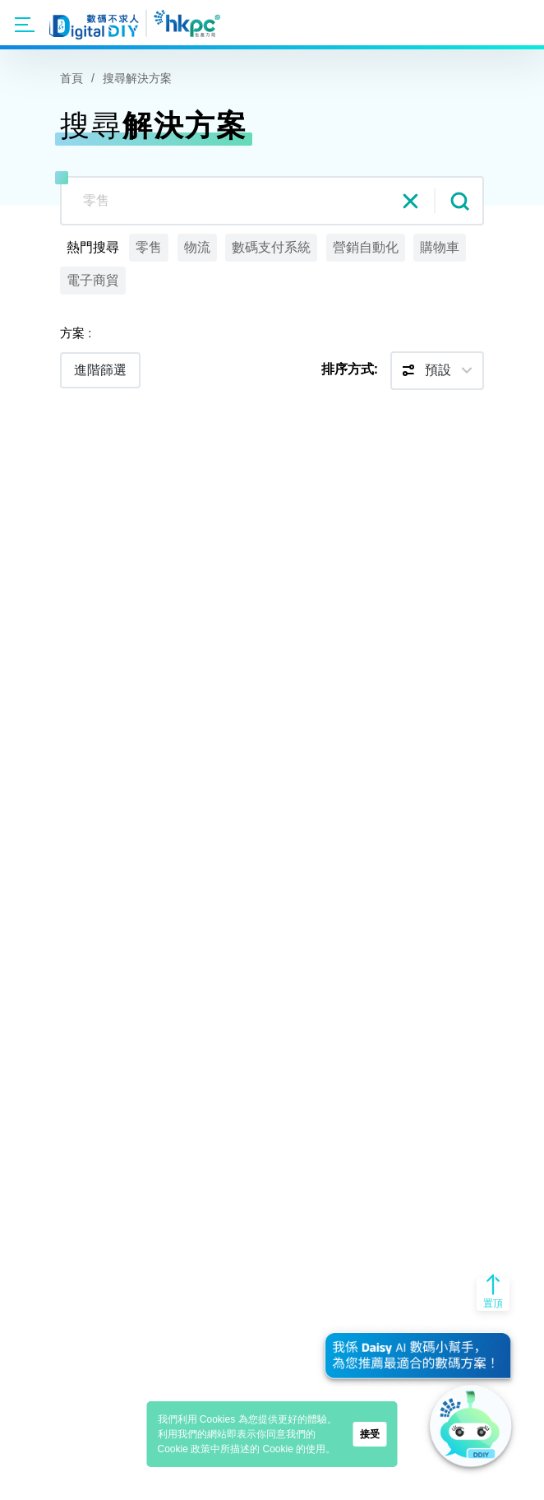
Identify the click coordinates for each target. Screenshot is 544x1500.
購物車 (439, 247)
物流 (197, 247)
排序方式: (349, 369)
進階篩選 (100, 370)
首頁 (71, 78)
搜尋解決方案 (137, 78)
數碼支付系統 (271, 247)
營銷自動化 (366, 247)
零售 (149, 247)
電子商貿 (93, 280)
